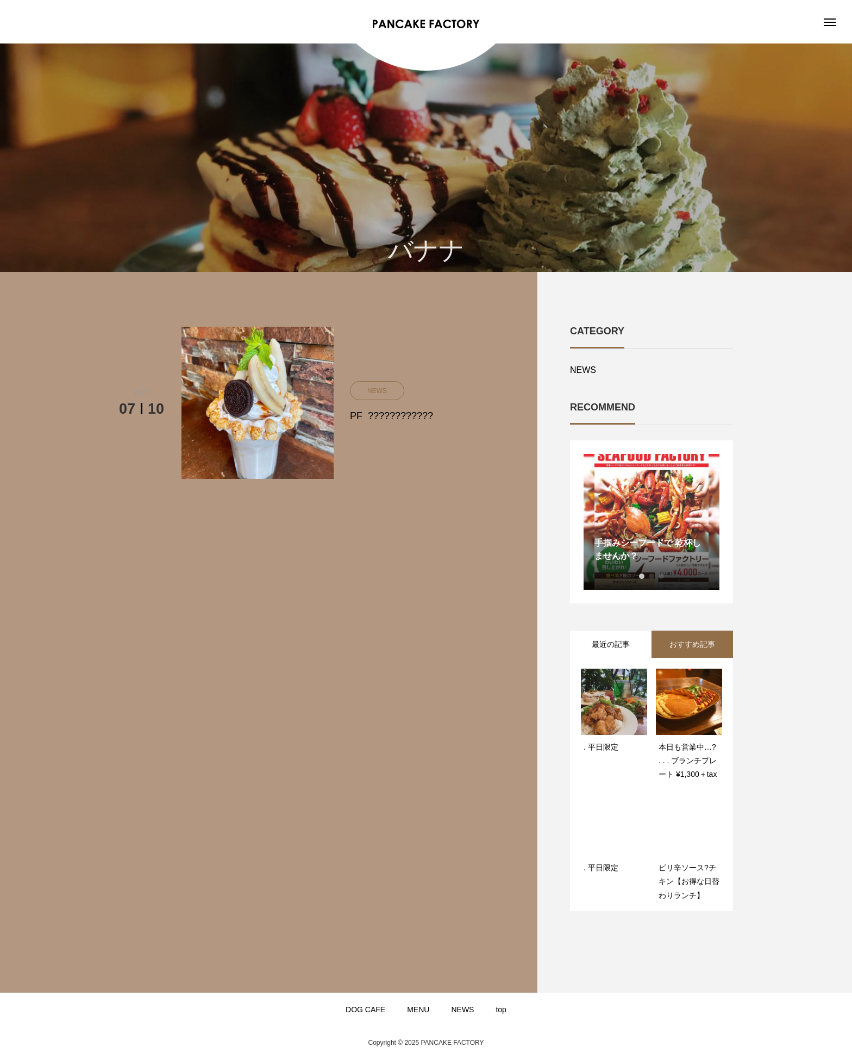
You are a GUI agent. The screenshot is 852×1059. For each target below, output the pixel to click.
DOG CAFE (365, 1009)
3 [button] (661, 576)
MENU (418, 1009)
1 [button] (641, 576)
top (501, 1009)
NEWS (583, 370)
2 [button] (651, 576)
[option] (651, 522)
